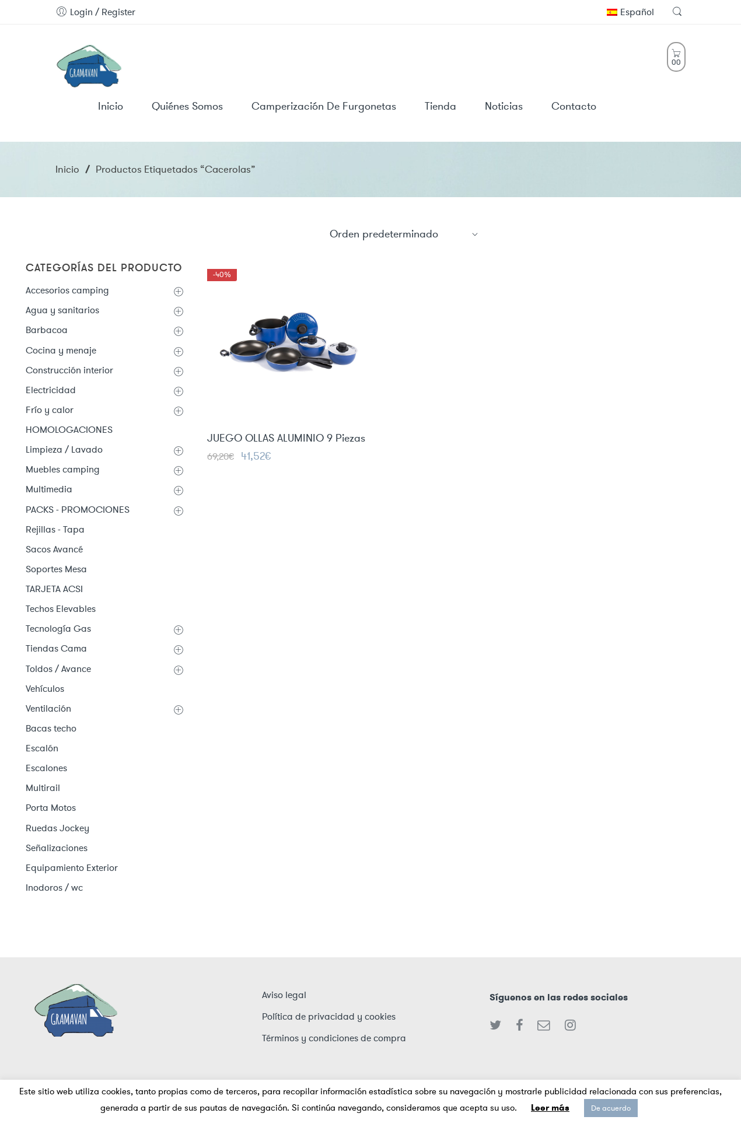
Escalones (46, 768)
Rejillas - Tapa (55, 529)
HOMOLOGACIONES (69, 429)
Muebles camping (63, 469)
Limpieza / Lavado (64, 449)
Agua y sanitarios (62, 310)
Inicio (67, 169)
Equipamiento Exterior (72, 867)
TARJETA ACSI (54, 588)
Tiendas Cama (56, 648)
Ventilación (48, 708)
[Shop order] (404, 233)
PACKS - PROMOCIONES (78, 509)
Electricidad (51, 390)
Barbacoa (47, 329)
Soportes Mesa (56, 569)
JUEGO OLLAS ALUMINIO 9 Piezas (286, 439)
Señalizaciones (57, 847)
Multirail (43, 787)
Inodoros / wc (54, 887)
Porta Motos (51, 807)
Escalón (42, 748)
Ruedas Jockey (57, 828)
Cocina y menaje (61, 350)
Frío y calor (50, 409)
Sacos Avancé (54, 549)
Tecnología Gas (58, 628)
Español (630, 12)
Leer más (550, 1107)
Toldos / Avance (58, 668)
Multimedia (49, 489)
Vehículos (45, 688)
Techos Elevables (61, 608)
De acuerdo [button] (611, 1108)
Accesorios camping (67, 290)
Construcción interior (69, 370)
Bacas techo (51, 728)
